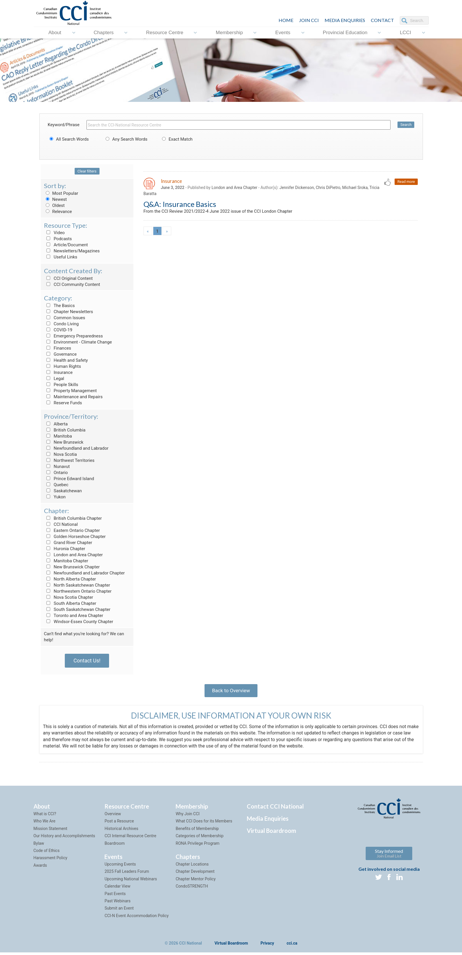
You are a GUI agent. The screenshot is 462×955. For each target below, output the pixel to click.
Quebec (56, 484)
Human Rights (62, 366)
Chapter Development (195, 874)
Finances (57, 348)
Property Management (70, 390)
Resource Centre (164, 32)
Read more (406, 182)
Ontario (56, 472)
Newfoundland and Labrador (76, 448)
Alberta (56, 424)
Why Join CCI (188, 816)
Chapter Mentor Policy (196, 881)
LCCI (405, 32)
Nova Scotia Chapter (68, 597)
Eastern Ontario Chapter (72, 530)
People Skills (61, 384)
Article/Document (66, 244)
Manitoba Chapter (66, 560)
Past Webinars (117, 903)
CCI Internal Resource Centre (130, 838)
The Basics (59, 305)
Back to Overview (231, 691)
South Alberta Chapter (70, 603)
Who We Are (45, 823)
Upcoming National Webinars (130, 881)
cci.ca (292, 946)
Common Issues (64, 317)
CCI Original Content (68, 278)
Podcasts (58, 238)
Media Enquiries (345, 20)
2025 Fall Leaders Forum (126, 874)
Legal (54, 378)
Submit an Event (119, 910)
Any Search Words (125, 139)
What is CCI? (45, 816)
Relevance (58, 211)
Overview (112, 816)
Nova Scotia (60, 454)
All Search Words (68, 139)
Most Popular (61, 193)
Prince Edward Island (69, 478)
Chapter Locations (192, 866)
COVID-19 (58, 330)
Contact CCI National (275, 808)
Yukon (55, 496)
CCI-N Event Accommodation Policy (136, 918)
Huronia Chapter (64, 548)
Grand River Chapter (68, 542)
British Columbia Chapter (73, 518)
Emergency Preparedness (73, 336)
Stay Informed (389, 856)
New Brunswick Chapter (72, 567)
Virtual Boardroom (271, 833)
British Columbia (65, 430)
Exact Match (176, 139)
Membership (229, 32)
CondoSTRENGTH (192, 888)
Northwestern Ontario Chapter (78, 591)
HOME (286, 20)
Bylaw (39, 845)
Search (405, 125)
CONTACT (382, 20)
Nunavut (57, 466)
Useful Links (60, 257)
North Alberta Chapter (70, 579)
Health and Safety (66, 360)
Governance (60, 354)
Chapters (104, 32)
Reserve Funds (63, 402)
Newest (55, 199)
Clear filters (87, 171)
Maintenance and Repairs (73, 396)
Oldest (54, 205)
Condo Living (61, 323)
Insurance (58, 372)
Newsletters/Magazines (72, 251)
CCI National (61, 524)
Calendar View (117, 888)
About (54, 32)
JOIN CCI (309, 20)
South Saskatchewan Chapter (77, 609)
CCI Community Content (72, 284)
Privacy (267, 946)
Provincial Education (345, 32)
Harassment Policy (50, 860)
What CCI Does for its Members (204, 823)
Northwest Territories (69, 460)
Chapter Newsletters (68, 311)
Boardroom (114, 845)
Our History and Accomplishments (64, 838)
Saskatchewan (63, 490)
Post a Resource (119, 823)
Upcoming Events (120, 866)
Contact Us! (86, 661)
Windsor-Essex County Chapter (78, 621)
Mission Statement (50, 831)
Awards (40, 868)
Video (54, 232)
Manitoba (58, 436)
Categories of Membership (199, 838)
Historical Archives (121, 831)
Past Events (115, 896)
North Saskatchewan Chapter (77, 585)
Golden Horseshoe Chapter (75, 536)
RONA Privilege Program (197, 845)
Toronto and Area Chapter (73, 615)
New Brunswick (63, 442)
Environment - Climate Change (78, 342)
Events (282, 32)
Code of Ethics (47, 853)
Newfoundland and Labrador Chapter (84, 573)
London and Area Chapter (73, 554)
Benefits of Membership (197, 831)
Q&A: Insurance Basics (179, 205)
